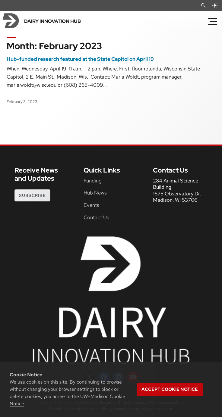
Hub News (95, 192)
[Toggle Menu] (212, 21)
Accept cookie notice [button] (169, 389)
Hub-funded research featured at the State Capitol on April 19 (80, 59)
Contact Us (96, 217)
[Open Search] (203, 5)
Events (91, 205)
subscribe (32, 195)
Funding (93, 180)
